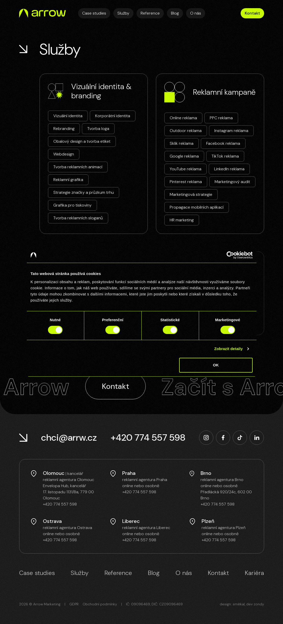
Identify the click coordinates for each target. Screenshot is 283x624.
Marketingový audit (232, 181)
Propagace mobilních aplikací (197, 207)
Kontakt (252, 13)
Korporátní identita (112, 115)
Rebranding (64, 128)
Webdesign (63, 154)
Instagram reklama (231, 130)
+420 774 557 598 (147, 438)
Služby (123, 13)
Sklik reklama (181, 143)
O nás (195, 13)
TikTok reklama (225, 156)
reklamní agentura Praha (144, 479)
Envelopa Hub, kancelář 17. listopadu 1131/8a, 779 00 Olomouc (68, 492)
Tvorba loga (98, 128)
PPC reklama (221, 118)
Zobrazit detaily (228, 348)
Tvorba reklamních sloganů (78, 218)
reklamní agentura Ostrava (67, 527)
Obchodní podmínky (100, 604)
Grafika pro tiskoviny (72, 205)
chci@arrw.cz (69, 438)
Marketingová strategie (191, 194)
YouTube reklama (185, 169)
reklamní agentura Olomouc (68, 479)
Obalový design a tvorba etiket (81, 141)
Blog (175, 13)
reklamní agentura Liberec (146, 527)
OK (216, 365)
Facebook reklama (223, 143)
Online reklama (183, 118)
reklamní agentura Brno (222, 479)
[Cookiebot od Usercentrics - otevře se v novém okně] (230, 255)
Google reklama (184, 156)
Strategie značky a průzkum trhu (83, 192)
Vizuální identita (67, 115)
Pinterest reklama (186, 181)
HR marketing (182, 220)
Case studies (94, 13)
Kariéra (254, 573)
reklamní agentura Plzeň (223, 527)
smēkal (239, 604)
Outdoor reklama (186, 130)
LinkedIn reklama (229, 169)
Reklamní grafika (68, 179)
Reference (150, 13)
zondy (259, 604)
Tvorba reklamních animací (77, 167)
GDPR (74, 604)
